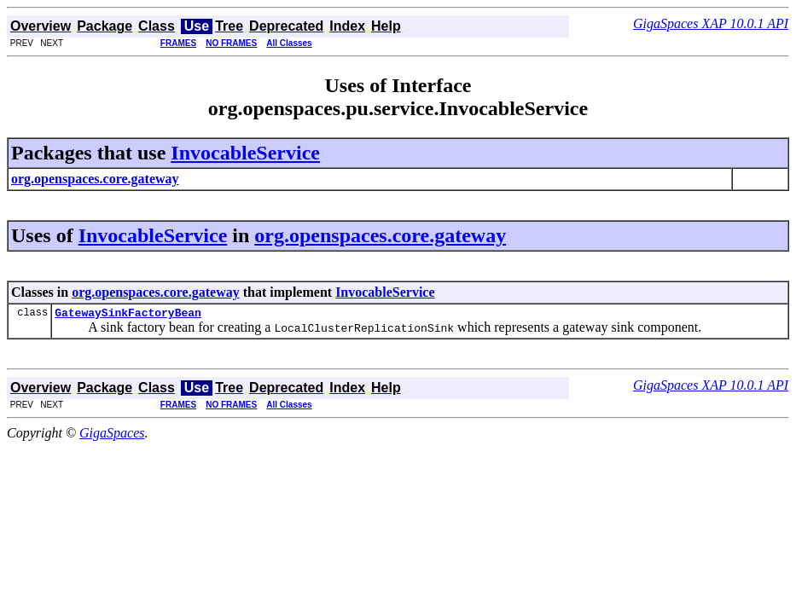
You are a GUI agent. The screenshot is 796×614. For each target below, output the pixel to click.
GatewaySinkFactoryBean (128, 314)
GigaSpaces (111, 435)
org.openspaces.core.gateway (380, 235)
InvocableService (245, 153)
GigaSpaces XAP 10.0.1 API (710, 23)
